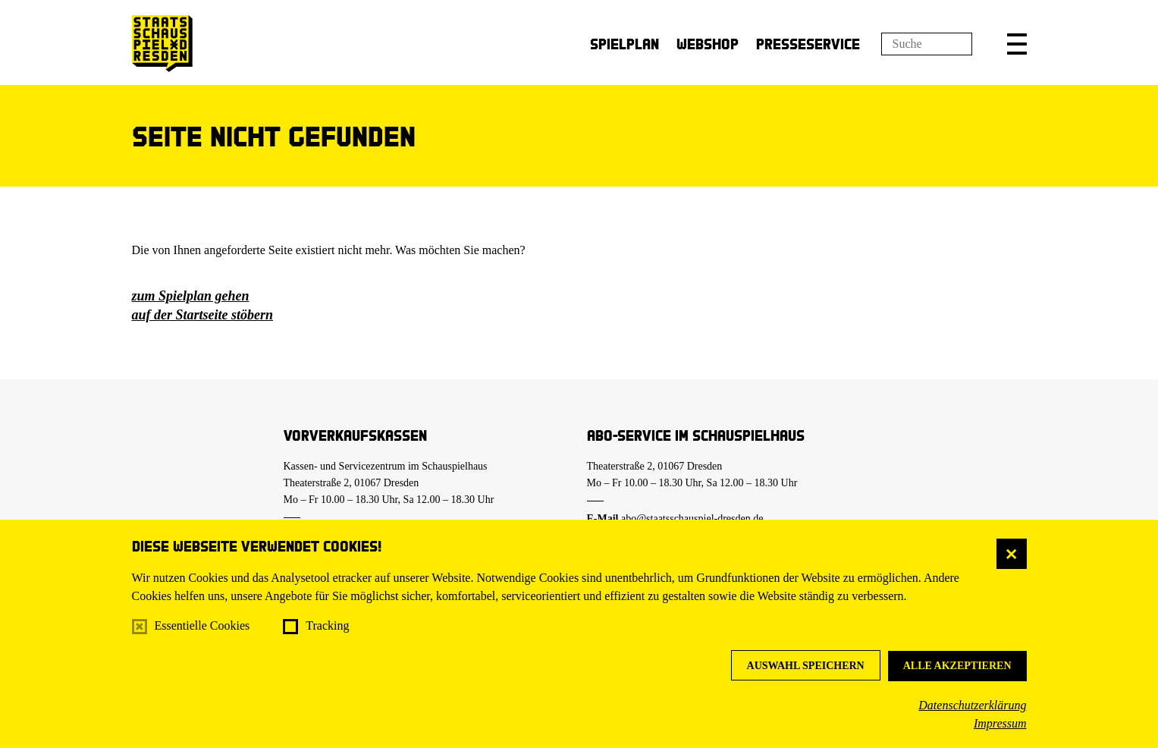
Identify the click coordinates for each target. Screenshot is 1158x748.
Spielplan (624, 43)
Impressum (1000, 723)
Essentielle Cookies (202, 625)
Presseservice (808, 43)
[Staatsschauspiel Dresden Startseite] (162, 43)
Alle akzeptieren (957, 665)
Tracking (327, 625)
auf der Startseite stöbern (203, 314)
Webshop (707, 43)
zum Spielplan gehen (190, 295)
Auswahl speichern (806, 665)
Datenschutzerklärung (972, 705)
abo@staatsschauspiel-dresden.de (692, 518)
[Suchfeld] (926, 44)
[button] (1017, 44)
